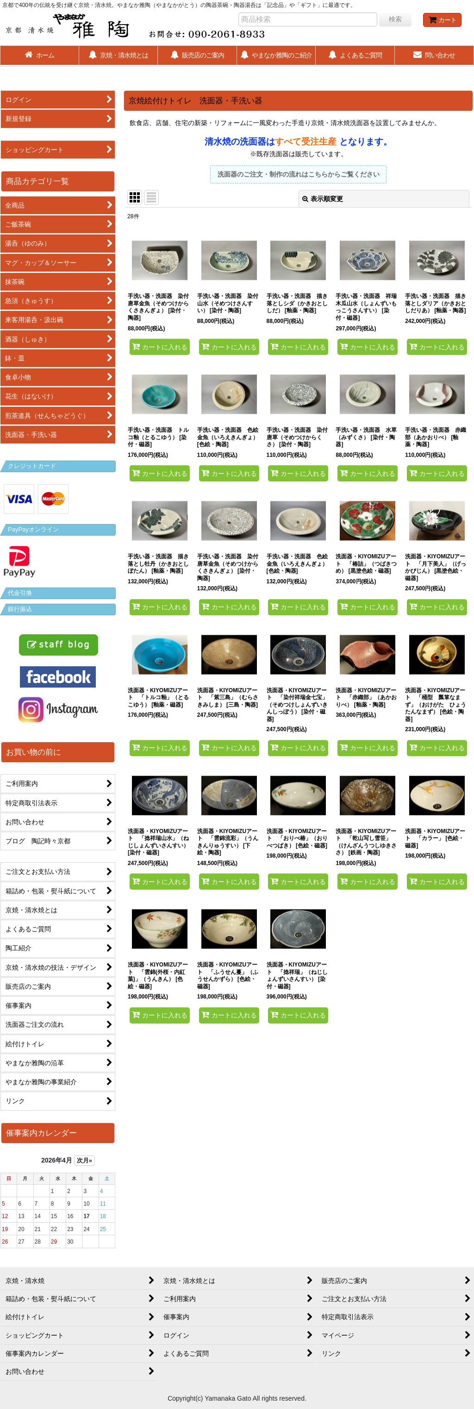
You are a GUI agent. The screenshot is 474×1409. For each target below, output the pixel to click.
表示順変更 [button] (322, 198)
